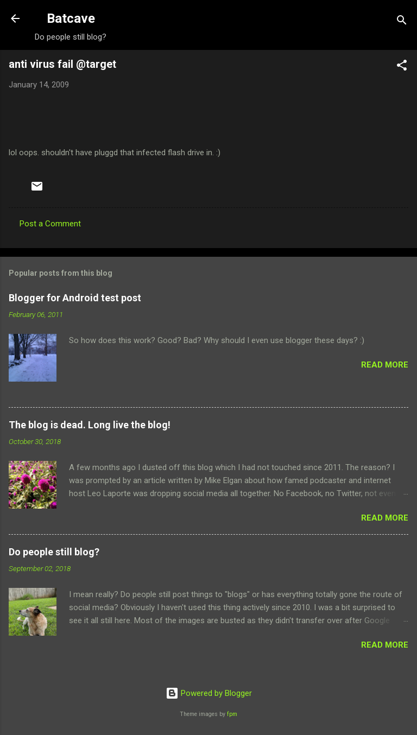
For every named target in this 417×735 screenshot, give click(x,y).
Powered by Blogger (209, 693)
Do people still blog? (54, 551)
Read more (384, 365)
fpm (232, 714)
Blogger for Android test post (75, 297)
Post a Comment (50, 224)
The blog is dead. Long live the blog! (89, 424)
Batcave (71, 18)
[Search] (401, 22)
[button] (401, 67)
